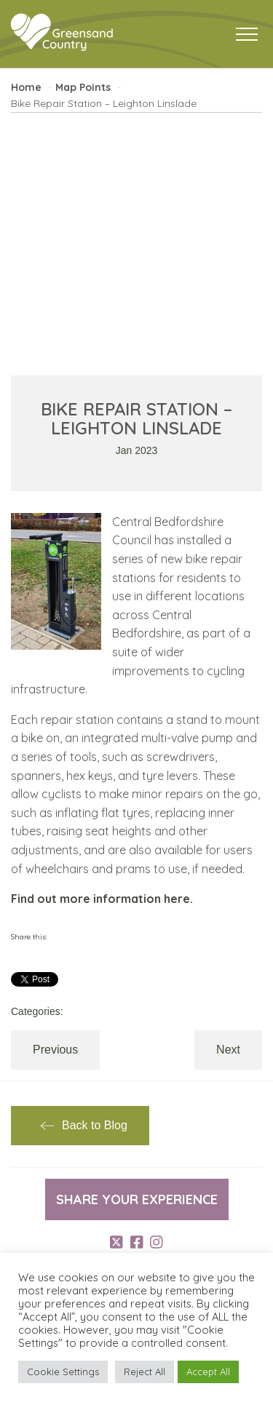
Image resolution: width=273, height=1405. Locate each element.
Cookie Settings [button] (63, 1371)
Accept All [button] (208, 1371)
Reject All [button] (144, 1371)
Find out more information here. (102, 898)
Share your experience (137, 1199)
